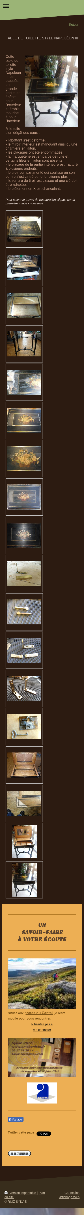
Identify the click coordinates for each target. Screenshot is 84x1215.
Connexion (72, 1193)
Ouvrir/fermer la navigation (42, 6)
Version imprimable (20, 1193)
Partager (16, 1119)
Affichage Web (69, 1197)
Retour (73, 24)
